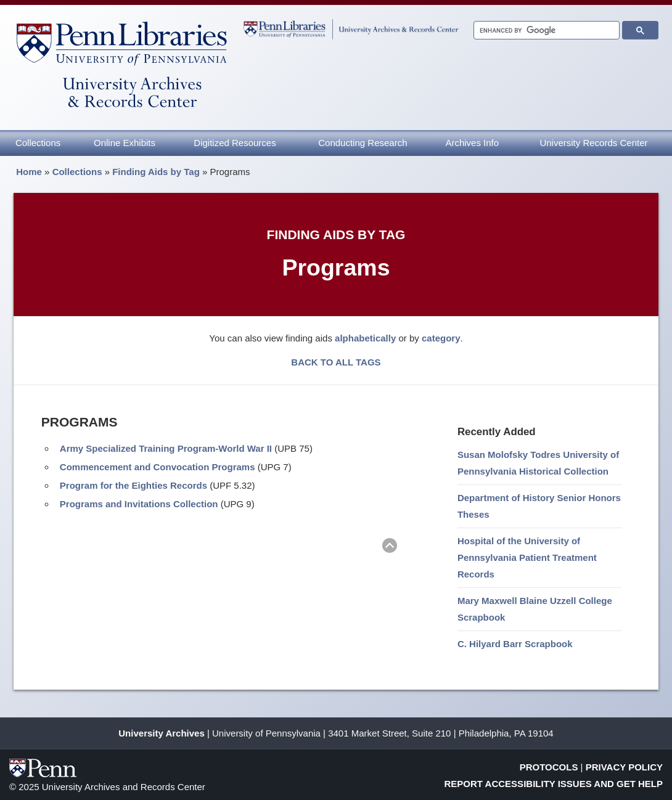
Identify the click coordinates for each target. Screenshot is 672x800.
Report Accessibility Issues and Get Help (554, 783)
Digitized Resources (235, 142)
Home (29, 171)
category (441, 338)
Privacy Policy (624, 767)
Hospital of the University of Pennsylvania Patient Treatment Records (527, 557)
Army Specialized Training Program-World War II (166, 448)
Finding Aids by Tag (156, 171)
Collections (37, 142)
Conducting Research (362, 142)
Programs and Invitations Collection (139, 504)
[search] (545, 30)
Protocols (549, 767)
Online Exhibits (124, 142)
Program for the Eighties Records (133, 485)
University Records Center (593, 142)
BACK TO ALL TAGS (335, 362)
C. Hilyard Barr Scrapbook (515, 644)
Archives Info (472, 142)
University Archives (161, 733)
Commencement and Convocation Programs (157, 467)
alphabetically (365, 338)
